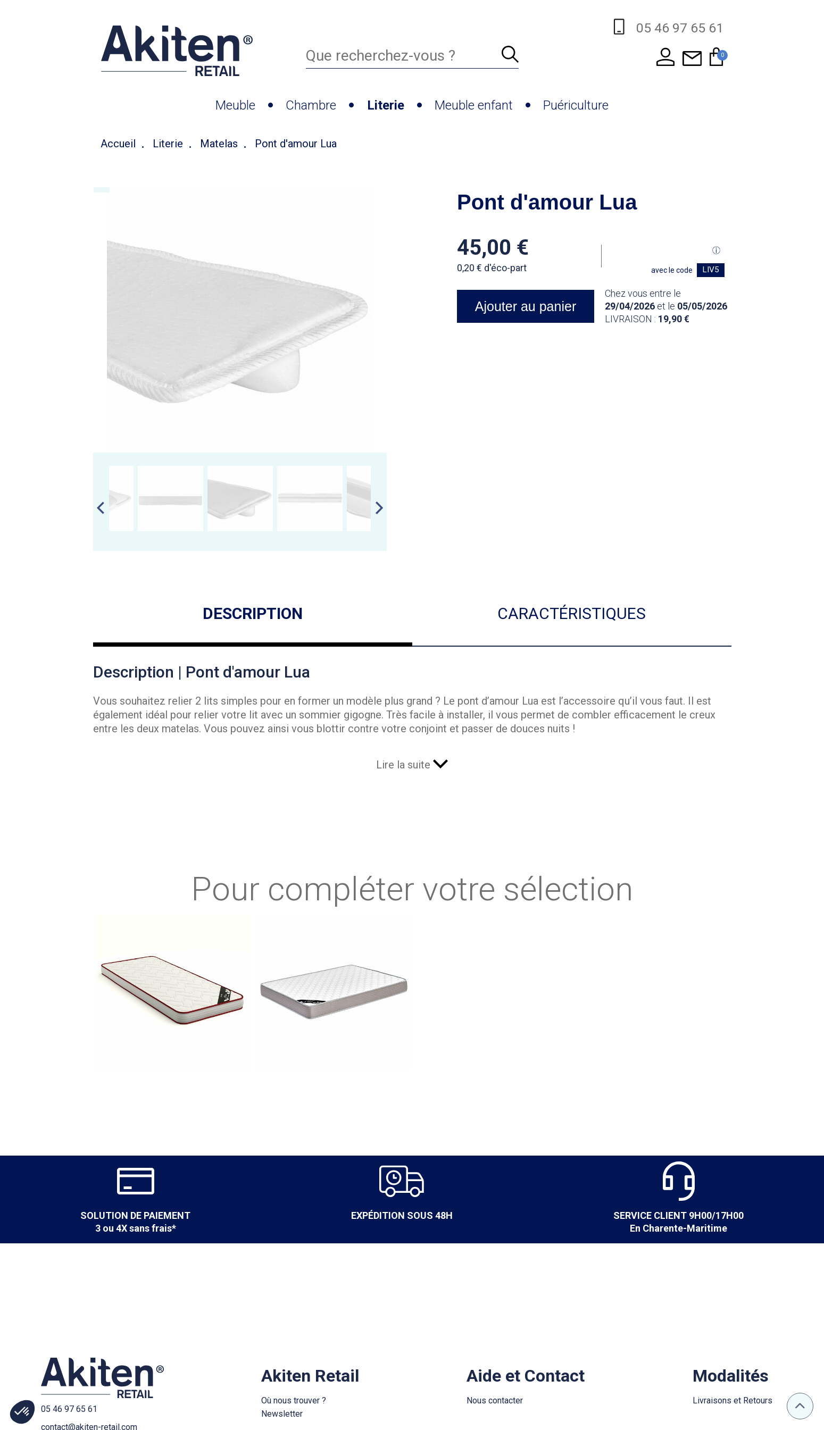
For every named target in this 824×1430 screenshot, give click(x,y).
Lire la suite (412, 764)
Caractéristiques (571, 613)
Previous (100, 507)
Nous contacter (495, 1400)
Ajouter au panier (525, 306)
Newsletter (282, 1414)
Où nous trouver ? (293, 1400)
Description (253, 613)
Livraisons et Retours (732, 1400)
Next (379, 507)
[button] (22, 1412)
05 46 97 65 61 (69, 1409)
